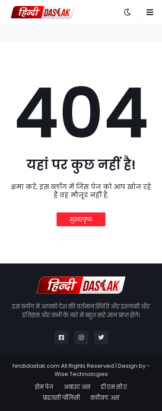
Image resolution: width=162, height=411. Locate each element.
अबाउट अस (77, 387)
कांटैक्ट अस (104, 398)
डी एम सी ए (114, 387)
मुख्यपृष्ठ (81, 219)
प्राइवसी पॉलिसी (61, 398)
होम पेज (44, 387)
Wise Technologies (81, 374)
